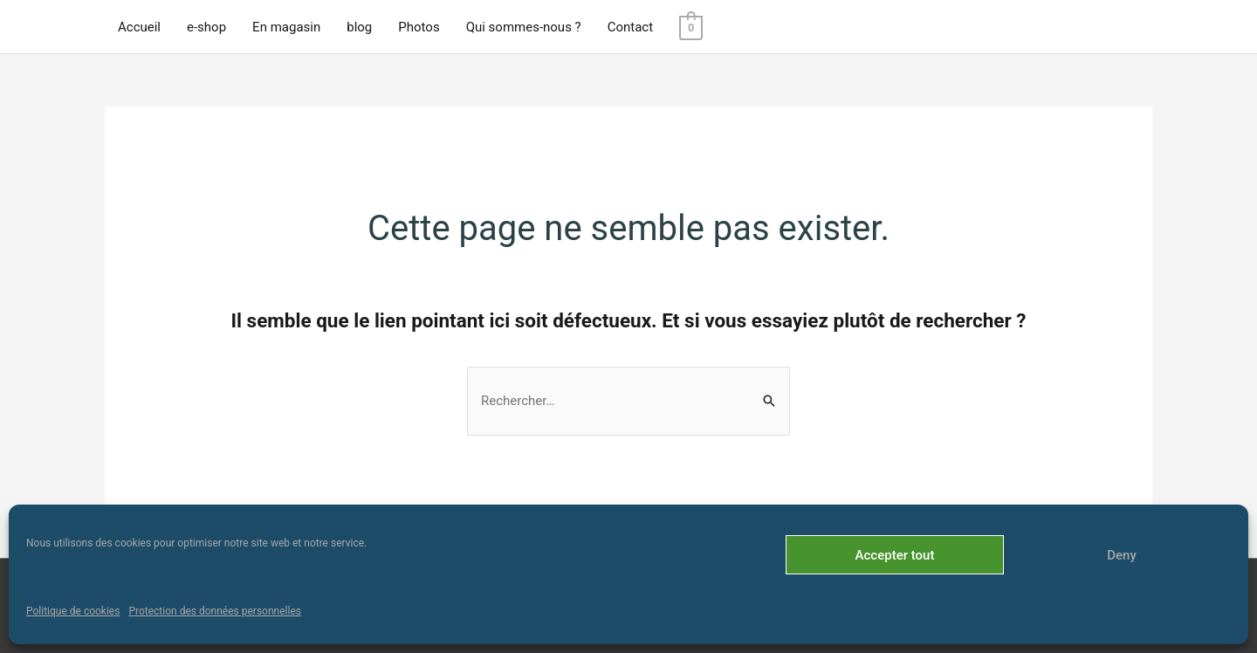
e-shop (206, 27)
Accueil (139, 27)
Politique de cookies (73, 611)
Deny (1122, 555)
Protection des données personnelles (214, 611)
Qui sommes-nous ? (523, 27)
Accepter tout (895, 555)
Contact (630, 27)
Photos (418, 27)
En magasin (286, 27)
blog (359, 27)
